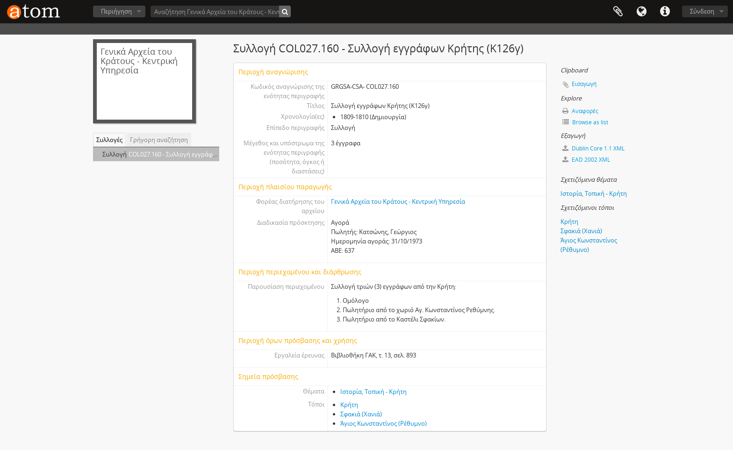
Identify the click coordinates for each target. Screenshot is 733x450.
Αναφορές (580, 111)
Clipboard (618, 11)
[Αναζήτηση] (285, 11)
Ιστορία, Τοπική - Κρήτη (373, 391)
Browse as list (585, 122)
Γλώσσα (641, 11)
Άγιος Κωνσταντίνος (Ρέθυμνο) (383, 423)
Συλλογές (109, 140)
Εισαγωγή (584, 84)
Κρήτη (349, 404)
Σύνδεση (702, 11)
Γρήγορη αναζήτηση (159, 140)
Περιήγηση (116, 11)
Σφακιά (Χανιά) (361, 414)
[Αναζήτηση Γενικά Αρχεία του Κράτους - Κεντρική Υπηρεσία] (221, 11)
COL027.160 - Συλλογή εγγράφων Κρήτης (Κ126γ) (197, 154)
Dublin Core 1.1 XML (593, 148)
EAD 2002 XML (586, 160)
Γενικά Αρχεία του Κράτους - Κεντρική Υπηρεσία (398, 201)
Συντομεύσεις (664, 11)
